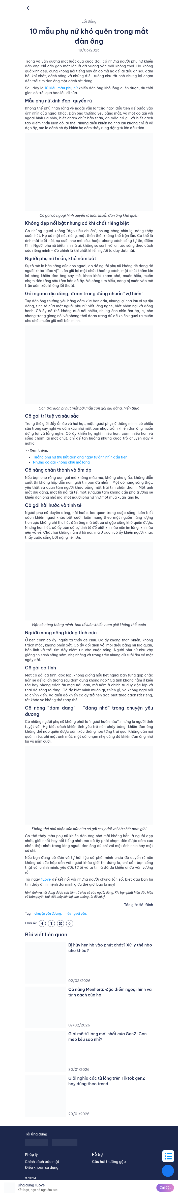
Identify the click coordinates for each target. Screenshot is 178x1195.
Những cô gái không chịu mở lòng (61, 462)
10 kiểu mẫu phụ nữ (61, 88)
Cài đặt (165, 1187)
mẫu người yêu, (76, 913)
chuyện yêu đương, (48, 913)
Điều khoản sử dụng (41, 1167)
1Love (46, 879)
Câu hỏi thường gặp (109, 1161)
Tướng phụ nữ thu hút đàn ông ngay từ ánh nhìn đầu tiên (80, 457)
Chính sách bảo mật (42, 1161)
